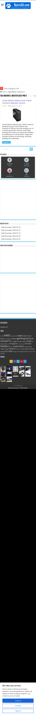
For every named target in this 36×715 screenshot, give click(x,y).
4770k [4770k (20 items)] (2, 336)
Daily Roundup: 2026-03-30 (10, 227)
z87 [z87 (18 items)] (34, 351)
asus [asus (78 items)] (20, 335)
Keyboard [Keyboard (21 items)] (7, 344)
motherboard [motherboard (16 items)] (21, 344)
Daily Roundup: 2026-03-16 (10, 233)
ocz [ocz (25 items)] (12, 347)
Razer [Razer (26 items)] (7, 349)
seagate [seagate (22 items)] (2, 351)
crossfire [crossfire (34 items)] (13, 339)
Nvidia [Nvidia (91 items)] (4, 346)
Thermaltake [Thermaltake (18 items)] (20, 351)
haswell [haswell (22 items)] (19, 341)
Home (3, 92)
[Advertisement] (18, 29)
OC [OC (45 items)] (9, 346)
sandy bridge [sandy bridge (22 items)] (25, 349)
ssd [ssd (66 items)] (10, 351)
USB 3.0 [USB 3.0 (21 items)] (26, 351)
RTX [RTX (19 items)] (20, 349)
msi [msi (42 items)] (26, 344)
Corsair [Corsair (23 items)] (8, 339)
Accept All (18, 700)
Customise (18, 706)
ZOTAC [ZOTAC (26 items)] (2, 353)
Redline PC (4, 327)
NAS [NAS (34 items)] (29, 344)
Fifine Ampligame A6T (11, 88)
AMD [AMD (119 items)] (7, 335)
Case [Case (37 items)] (25, 336)
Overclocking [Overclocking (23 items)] (28, 346)
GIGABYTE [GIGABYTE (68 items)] (5, 341)
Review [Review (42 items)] (12, 349)
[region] (18, 699)
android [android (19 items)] (13, 336)
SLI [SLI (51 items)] (6, 351)
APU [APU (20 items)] (16, 336)
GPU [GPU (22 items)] (12, 341)
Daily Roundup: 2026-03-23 (10, 230)
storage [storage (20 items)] (14, 351)
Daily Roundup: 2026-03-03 (10, 239)
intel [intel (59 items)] (29, 341)
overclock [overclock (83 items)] (18, 346)
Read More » (6, 142)
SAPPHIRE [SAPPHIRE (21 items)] (31, 349)
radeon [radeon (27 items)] (2, 349)
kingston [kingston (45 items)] (13, 343)
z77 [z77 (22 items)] (32, 351)
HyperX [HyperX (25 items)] (24, 341)
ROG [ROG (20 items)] (17, 349)
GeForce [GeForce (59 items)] (29, 338)
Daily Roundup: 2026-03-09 (10, 236)
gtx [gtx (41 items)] (15, 341)
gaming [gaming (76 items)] (21, 338)
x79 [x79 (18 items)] (29, 351)
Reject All (18, 711)
